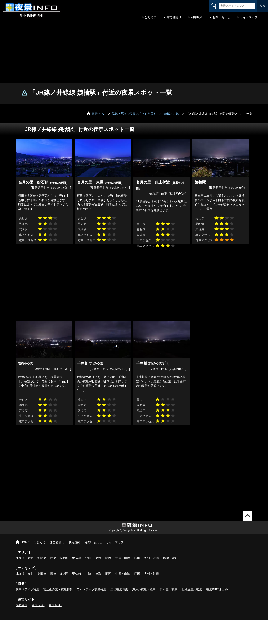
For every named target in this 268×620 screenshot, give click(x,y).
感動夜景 (21, 605)
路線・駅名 (170, 558)
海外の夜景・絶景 (144, 589)
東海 (98, 558)
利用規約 (197, 17)
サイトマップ (249, 17)
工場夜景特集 (119, 589)
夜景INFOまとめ (217, 589)
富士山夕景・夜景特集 (58, 589)
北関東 (41, 558)
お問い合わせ (221, 17)
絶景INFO (55, 605)
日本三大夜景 (168, 589)
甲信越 (76, 558)
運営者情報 (173, 17)
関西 (108, 558)
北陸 (88, 558)
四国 (137, 558)
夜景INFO (38, 605)
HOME (25, 542)
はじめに (151, 17)
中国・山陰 (122, 558)
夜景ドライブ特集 (27, 589)
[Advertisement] (134, 51)
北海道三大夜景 (192, 589)
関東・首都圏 (59, 558)
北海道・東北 (24, 558)
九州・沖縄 (151, 558)
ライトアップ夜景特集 (91, 589)
